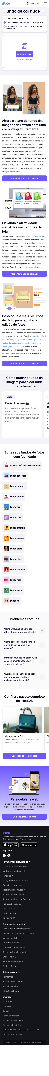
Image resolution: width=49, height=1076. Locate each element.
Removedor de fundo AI (13, 894)
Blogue (6, 1011)
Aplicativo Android (11, 986)
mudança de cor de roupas (13, 346)
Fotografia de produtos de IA (15, 880)
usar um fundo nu (34, 236)
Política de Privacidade (13, 1020)
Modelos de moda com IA (14, 871)
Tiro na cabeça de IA (12, 904)
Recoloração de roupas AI (14, 889)
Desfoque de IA (9, 913)
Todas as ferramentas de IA (15, 866)
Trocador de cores (11, 942)
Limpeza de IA (9, 908)
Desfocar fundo (9, 966)
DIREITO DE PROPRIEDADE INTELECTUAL (21, 1029)
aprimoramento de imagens (28, 343)
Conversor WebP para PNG (14, 947)
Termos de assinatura (12, 1034)
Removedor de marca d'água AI (16, 899)
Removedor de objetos (13, 961)
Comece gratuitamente (24, 816)
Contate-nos (8, 1006)
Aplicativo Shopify (11, 991)
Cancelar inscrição (11, 1015)
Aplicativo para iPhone (13, 981)
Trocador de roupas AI (12, 885)
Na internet (8, 976)
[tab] (24, 630)
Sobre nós (7, 1001)
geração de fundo (25, 339)
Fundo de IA (8, 875)
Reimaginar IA (9, 917)
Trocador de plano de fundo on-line (18, 933)
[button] (24, 630)
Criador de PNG (9, 956)
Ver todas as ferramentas (24, 755)
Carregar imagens (24, 54)
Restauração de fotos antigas (16, 952)
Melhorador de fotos (12, 938)
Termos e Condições (12, 1025)
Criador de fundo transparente (16, 928)
